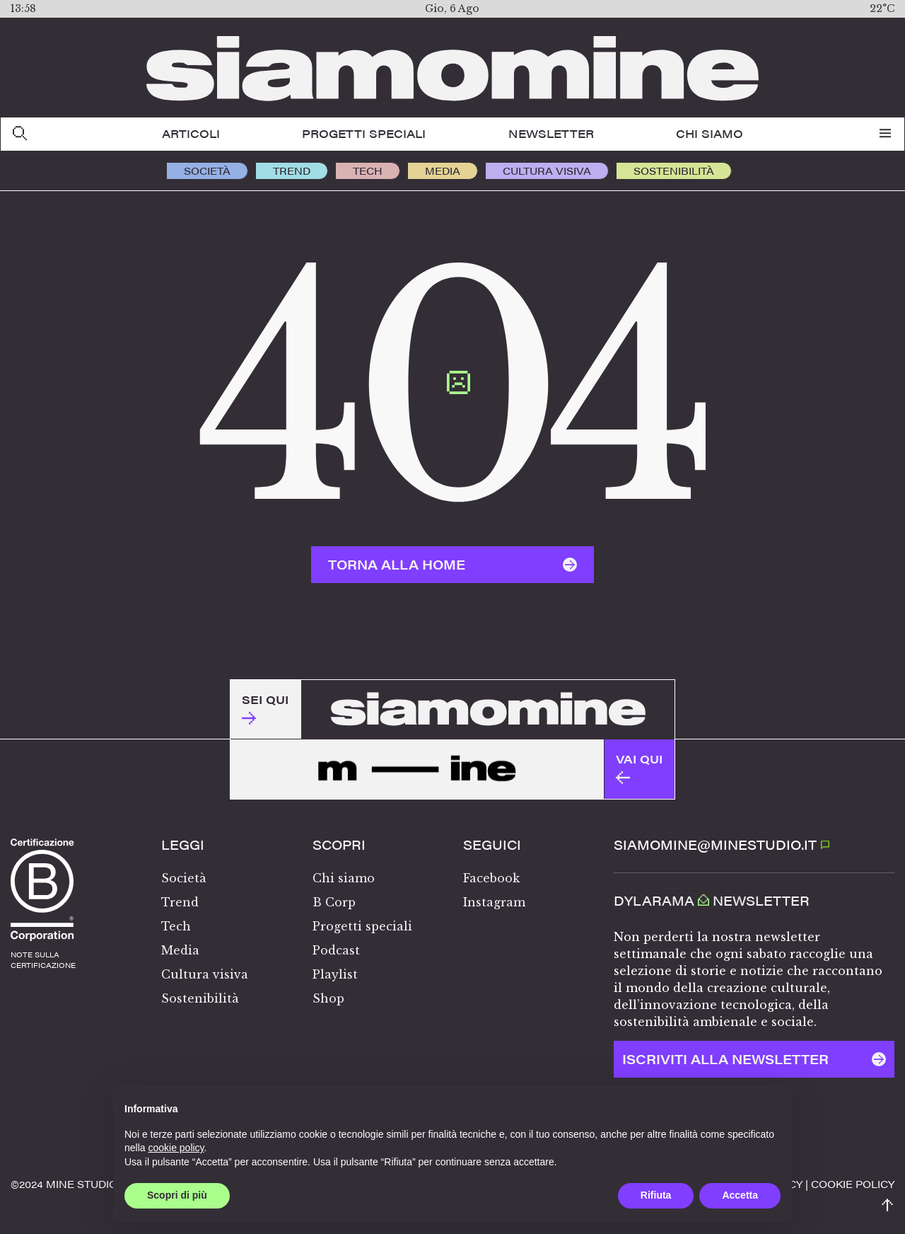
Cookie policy (852, 1184)
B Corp (334, 902)
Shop (328, 998)
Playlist (335, 974)
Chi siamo (709, 133)
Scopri (339, 844)
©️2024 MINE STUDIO (64, 1184)
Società (207, 170)
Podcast (336, 950)
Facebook (491, 878)
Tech (368, 170)
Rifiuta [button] (656, 1195)
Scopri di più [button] (177, 1195)
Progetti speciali (364, 133)
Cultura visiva (547, 170)
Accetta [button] (740, 1195)
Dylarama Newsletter (712, 900)
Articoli (191, 133)
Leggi (182, 844)
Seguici (492, 844)
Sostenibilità (674, 170)
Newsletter (551, 133)
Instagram (494, 902)
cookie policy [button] (176, 1147)
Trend (291, 170)
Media (442, 170)
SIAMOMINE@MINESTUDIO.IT (722, 844)
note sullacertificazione (43, 960)
